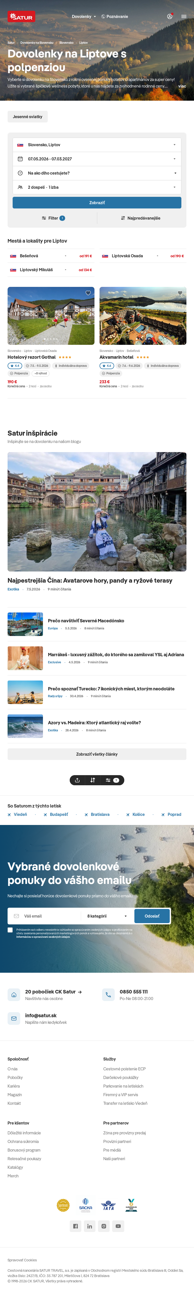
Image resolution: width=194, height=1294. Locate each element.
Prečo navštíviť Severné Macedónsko (86, 621)
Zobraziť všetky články (97, 754)
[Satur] (21, 16)
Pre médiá (112, 1150)
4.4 (15, 366)
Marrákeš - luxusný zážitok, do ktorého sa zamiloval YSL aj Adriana (116, 654)
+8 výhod (40, 373)
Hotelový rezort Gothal (32, 357)
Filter (53, 218)
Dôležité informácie (24, 1132)
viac (182, 86)
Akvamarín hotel (116, 357)
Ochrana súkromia (23, 1141)
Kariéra (14, 1086)
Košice (135, 814)
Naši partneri (114, 1158)
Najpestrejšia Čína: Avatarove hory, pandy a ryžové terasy (90, 580)
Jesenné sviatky (27, 116)
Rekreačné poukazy (24, 1158)
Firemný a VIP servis (120, 1094)
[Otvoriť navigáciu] (184, 16)
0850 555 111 (134, 991)
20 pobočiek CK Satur (53, 991)
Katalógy (15, 1167)
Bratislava (97, 814)
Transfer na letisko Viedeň (125, 1103)
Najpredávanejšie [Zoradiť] (140, 218)
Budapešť (56, 814)
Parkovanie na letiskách (123, 1086)
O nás (13, 1068)
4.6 (107, 366)
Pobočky (15, 1077)
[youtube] (118, 1226)
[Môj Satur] (169, 16)
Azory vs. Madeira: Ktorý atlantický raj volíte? (94, 723)
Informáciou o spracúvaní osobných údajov (43, 937)
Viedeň (17, 814)
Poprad (171, 814)
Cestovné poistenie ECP (124, 1068)
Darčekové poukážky (120, 1077)
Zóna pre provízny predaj (124, 1132)
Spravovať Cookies (22, 1260)
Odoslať (152, 916)
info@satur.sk (41, 1015)
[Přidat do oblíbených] (88, 293)
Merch (13, 1175)
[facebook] (75, 1226)
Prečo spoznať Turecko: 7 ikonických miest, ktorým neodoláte (111, 689)
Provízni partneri (117, 1141)
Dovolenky (84, 16)
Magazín (15, 1094)
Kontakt (14, 1103)
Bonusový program (24, 1150)
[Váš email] (44, 916)
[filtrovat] (112, 780)
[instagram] (104, 1226)
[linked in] (89, 1226)
